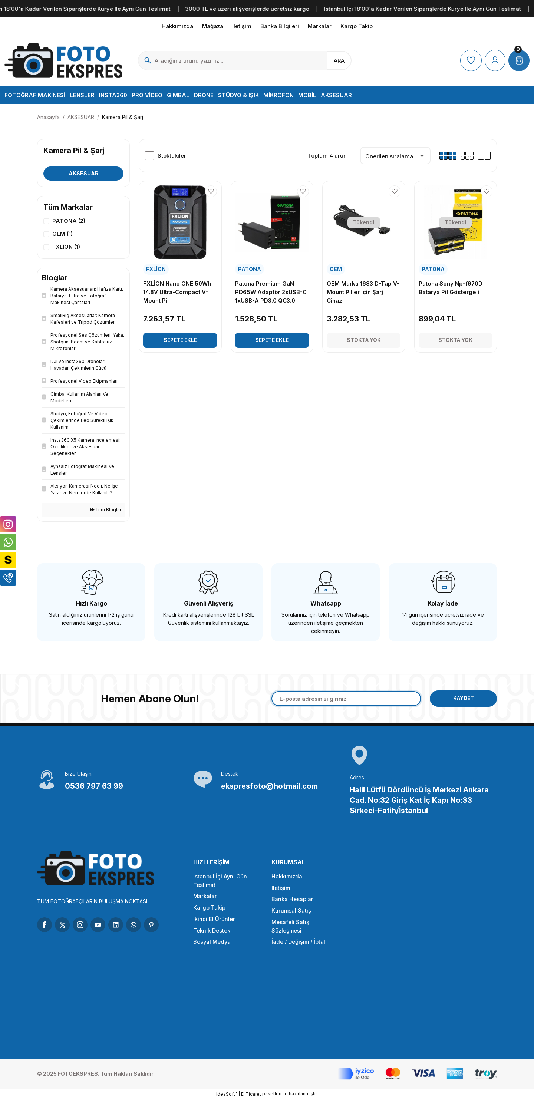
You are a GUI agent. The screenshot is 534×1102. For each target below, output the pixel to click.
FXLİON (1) (66, 247)
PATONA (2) (68, 221)
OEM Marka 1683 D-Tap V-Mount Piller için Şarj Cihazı (363, 292)
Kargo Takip (209, 910)
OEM (336, 269)
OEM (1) (62, 234)
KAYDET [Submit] (462, 700)
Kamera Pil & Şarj (122, 117)
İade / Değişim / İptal (299, 945)
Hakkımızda (287, 879)
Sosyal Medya (212, 945)
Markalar (205, 899)
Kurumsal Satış (291, 913)
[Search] (245, 60)
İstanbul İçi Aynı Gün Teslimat (220, 883)
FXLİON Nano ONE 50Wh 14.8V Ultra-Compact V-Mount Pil (177, 292)
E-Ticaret (251, 1096)
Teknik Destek (211, 933)
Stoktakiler (172, 155)
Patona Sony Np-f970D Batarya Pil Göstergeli (451, 288)
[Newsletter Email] (344, 700)
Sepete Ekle (180, 340)
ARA (339, 60)
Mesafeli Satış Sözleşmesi (290, 929)
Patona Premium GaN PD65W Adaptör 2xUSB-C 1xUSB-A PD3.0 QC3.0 (271, 292)
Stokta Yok (363, 340)
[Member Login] (494, 60)
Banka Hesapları (293, 902)
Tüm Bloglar (105, 512)
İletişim (281, 890)
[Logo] (63, 60)
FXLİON (156, 269)
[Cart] (519, 60)
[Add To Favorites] (211, 192)
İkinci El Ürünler (214, 922)
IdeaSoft (226, 1096)
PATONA (249, 269)
